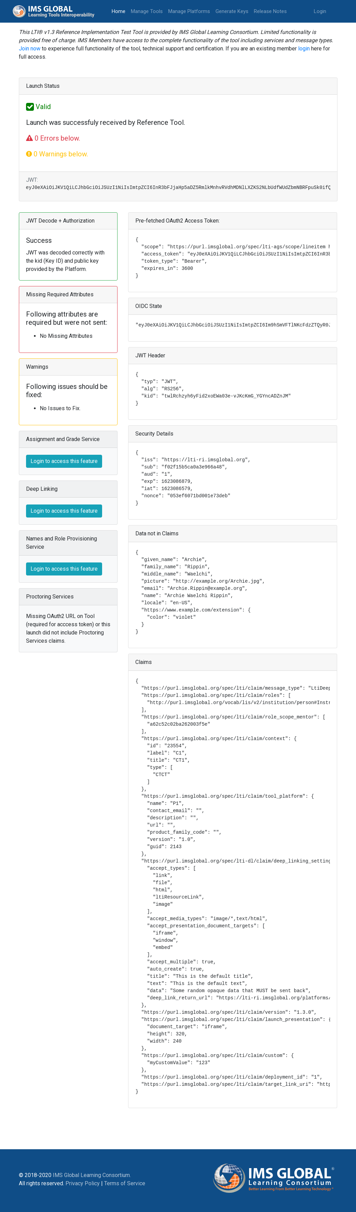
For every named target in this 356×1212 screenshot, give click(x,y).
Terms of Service (124, 1183)
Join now (29, 48)
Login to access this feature (64, 461)
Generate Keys (232, 11)
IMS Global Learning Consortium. (92, 1175)
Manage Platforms (189, 11)
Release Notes (270, 11)
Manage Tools (147, 11)
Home (120, 10)
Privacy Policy (82, 1183)
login (304, 48)
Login (320, 11)
